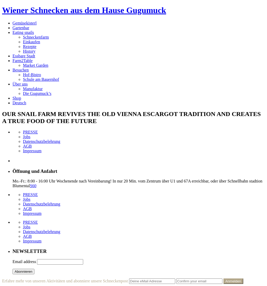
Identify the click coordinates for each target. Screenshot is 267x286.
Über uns (20, 84)
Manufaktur (33, 89)
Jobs (26, 137)
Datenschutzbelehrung (41, 141)
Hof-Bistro (32, 74)
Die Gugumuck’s (37, 93)
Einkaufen (31, 42)
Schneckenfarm (36, 37)
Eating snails (23, 32)
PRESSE (30, 132)
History (29, 51)
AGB (27, 146)
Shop (17, 98)
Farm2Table (23, 60)
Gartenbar (21, 28)
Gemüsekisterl (25, 23)
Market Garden (35, 65)
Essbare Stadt (24, 56)
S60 (33, 186)
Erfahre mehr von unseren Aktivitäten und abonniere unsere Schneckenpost (65, 281)
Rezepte (30, 46)
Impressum (32, 151)
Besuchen (21, 70)
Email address (24, 261)
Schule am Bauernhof (41, 79)
